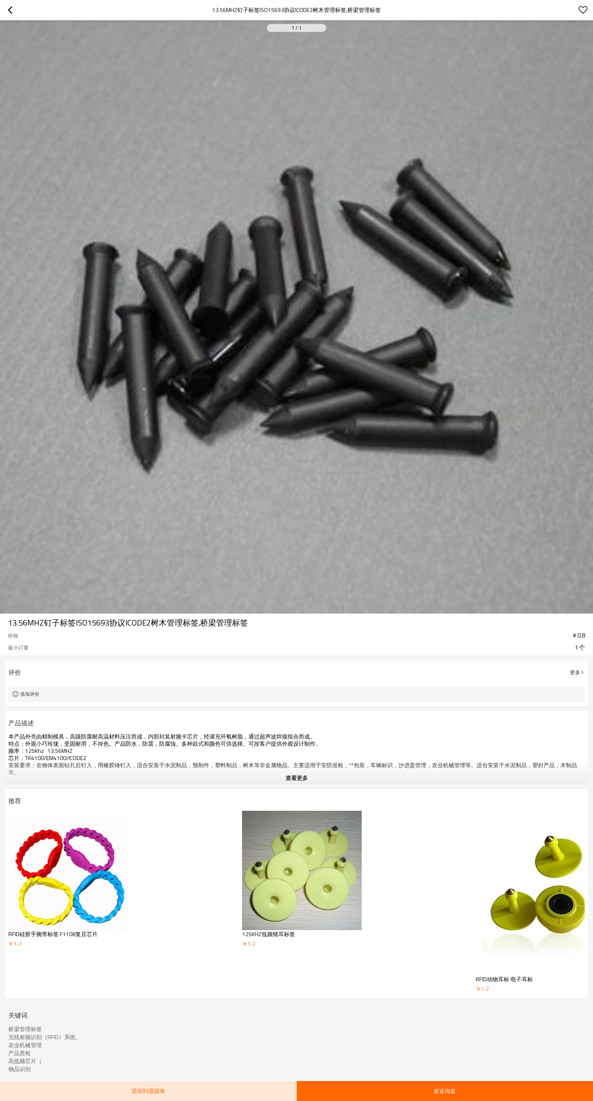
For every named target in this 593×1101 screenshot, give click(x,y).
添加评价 (29, 694)
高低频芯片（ (25, 1061)
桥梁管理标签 (25, 1029)
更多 (575, 672)
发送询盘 (444, 1091)
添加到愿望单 (148, 1091)
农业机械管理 (25, 1045)
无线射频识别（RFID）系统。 (44, 1037)
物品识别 (19, 1069)
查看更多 (297, 778)
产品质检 (19, 1053)
